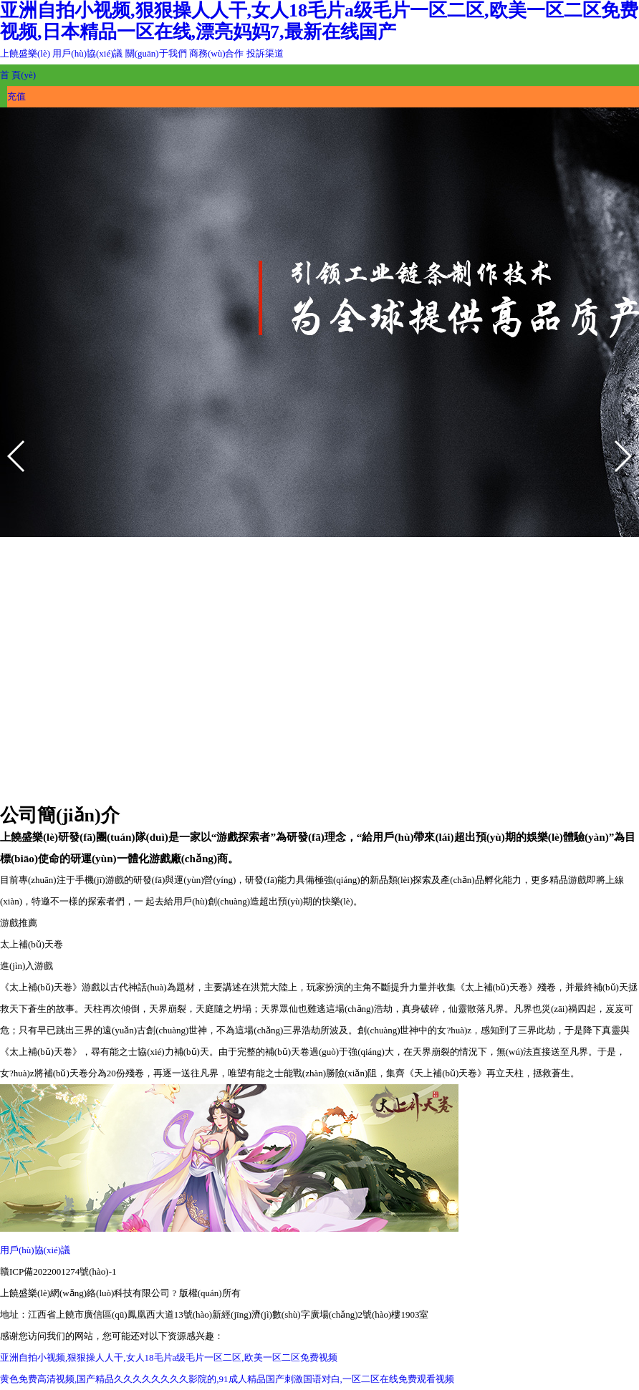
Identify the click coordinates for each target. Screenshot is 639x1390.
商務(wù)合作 (216, 53)
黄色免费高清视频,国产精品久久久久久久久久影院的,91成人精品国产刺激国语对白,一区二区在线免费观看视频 (227, 1379)
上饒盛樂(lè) (26, 53)
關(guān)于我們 (156, 53)
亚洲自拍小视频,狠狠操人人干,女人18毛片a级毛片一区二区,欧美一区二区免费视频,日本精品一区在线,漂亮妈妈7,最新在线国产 (319, 21)
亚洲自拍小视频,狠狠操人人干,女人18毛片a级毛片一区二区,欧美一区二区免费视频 (168, 1357)
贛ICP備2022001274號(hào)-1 (58, 1271)
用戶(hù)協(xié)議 (87, 53)
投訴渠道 (265, 53)
